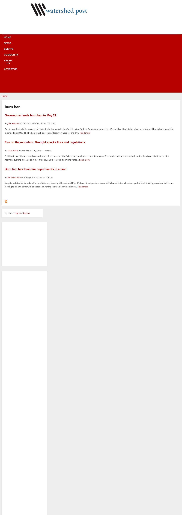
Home (34, 39)
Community (77, 39)
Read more (85, 85)
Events (60, 39)
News (46, 39)
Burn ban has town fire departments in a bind (35, 122)
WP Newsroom (14, 130)
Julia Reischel (13, 76)
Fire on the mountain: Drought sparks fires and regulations (45, 95)
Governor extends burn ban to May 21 (30, 68)
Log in (18, 165)
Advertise (114, 39)
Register (26, 165)
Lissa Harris (12, 103)
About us (96, 39)
